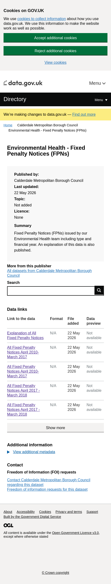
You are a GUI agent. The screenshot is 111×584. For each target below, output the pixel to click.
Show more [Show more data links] (55, 428)
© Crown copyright (55, 573)
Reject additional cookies (56, 51)
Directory (15, 99)
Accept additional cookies (55, 38)
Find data (99, 290)
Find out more (84, 114)
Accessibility (25, 512)
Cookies (45, 512)
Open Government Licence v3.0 (75, 533)
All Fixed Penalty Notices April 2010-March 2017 (23, 352)
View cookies (55, 62)
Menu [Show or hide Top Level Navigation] (99, 100)
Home (8, 125)
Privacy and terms (69, 512)
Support (92, 512)
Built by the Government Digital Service (32, 517)
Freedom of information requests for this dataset (47, 489)
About (8, 512)
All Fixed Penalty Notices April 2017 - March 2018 (23, 390)
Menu (95, 83)
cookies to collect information (41, 19)
